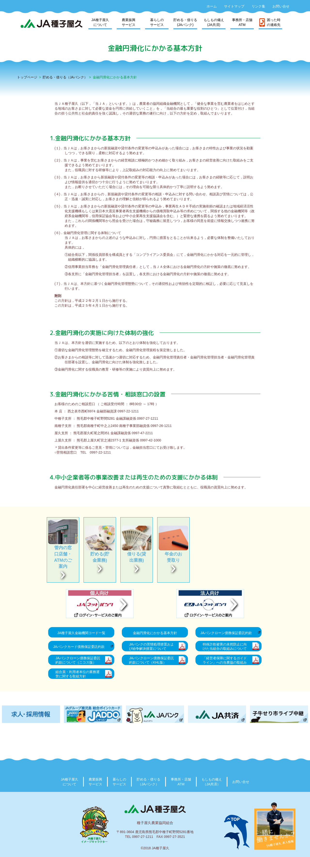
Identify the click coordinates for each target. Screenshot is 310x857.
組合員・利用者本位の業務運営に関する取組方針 (77, 674)
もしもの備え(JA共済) (214, 22)
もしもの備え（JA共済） (212, 781)
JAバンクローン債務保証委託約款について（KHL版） (151, 660)
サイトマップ (234, 6)
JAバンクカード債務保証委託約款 (79, 647)
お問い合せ (280, 6)
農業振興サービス (128, 22)
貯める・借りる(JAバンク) (185, 22)
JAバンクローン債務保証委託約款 (226, 633)
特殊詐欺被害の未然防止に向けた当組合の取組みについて (225, 646)
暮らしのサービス (157, 22)
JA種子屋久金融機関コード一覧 (81, 633)
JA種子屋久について (100, 22)
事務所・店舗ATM (242, 22)
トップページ (27, 77)
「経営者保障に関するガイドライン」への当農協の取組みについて (225, 660)
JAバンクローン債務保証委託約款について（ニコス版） (77, 660)
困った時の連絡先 (273, 22)
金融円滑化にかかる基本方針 (155, 633)
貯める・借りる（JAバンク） (65, 77)
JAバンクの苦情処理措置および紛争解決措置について (151, 646)
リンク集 (258, 6)
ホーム (212, 6)
